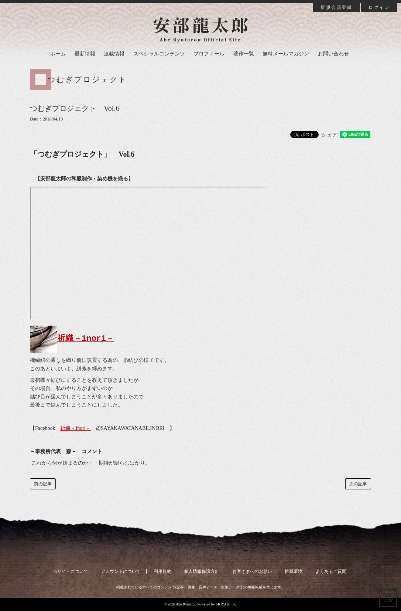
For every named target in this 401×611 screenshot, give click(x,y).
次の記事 (358, 483)
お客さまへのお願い (252, 571)
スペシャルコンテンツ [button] (159, 54)
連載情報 (114, 54)
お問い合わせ (333, 54)
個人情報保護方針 (201, 571)
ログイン (379, 7)
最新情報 (85, 54)
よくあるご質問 (330, 571)
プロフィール (209, 54)
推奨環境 (293, 571)
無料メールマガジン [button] (286, 54)
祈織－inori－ (75, 428)
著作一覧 (243, 54)
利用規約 (162, 571)
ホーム (58, 54)
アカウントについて (121, 571)
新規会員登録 (336, 7)
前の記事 (43, 483)
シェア (329, 135)
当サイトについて (70, 571)
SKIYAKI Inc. (226, 604)
